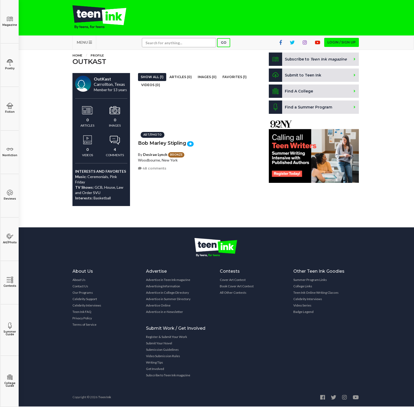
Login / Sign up (341, 43)
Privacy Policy (82, 319)
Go (223, 43)
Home (77, 56)
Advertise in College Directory (167, 293)
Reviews (9, 195)
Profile (97, 56)
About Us (79, 280)
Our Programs (82, 293)
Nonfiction (9, 151)
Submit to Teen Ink (295, 75)
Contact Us (80, 287)
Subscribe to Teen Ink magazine (168, 376)
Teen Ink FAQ (81, 312)
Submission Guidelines (162, 350)
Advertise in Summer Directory (168, 299)
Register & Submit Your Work (166, 337)
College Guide (9, 381)
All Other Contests (233, 293)
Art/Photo (9, 238)
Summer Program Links (310, 280)
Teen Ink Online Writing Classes (316, 293)
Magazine (9, 21)
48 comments (152, 168)
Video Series (302, 306)
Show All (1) (152, 77)
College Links (302, 287)
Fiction (9, 108)
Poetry (9, 64)
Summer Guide (9, 329)
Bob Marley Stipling (162, 143)
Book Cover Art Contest (237, 287)
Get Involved (155, 369)
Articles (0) (180, 77)
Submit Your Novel (159, 344)
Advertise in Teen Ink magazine (168, 280)
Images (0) (207, 77)
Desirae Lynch (155, 154)
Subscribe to (308, 59)
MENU (84, 43)
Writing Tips (154, 363)
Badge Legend (303, 312)
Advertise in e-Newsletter (164, 312)
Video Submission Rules (163, 356)
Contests (9, 282)
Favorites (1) (234, 77)
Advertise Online (158, 306)
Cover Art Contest (233, 280)
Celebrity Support (84, 299)
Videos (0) (150, 85)
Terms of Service (84, 325)
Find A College (291, 91)
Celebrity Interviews (86, 306)
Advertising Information (163, 287)
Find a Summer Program (300, 107)
